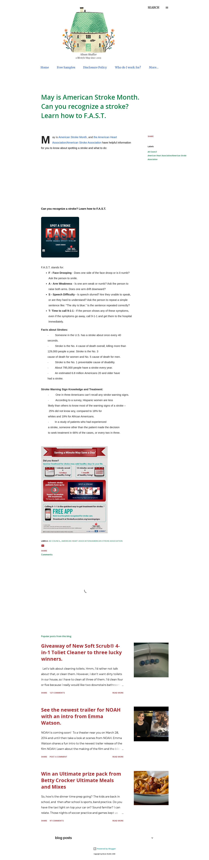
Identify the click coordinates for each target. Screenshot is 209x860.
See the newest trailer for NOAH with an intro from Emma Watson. (81, 716)
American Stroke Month (72, 137)
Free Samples (66, 67)
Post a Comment (58, 756)
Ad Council (152, 151)
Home (45, 67)
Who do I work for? (128, 67)
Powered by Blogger (104, 848)
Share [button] (151, 136)
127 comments (57, 692)
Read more (118, 692)
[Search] (153, 7)
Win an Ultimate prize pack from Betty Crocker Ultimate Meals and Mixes (81, 780)
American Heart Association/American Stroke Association (167, 157)
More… (154, 67)
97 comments (57, 820)
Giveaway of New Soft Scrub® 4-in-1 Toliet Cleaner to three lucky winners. (81, 652)
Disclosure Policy (95, 67)
